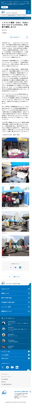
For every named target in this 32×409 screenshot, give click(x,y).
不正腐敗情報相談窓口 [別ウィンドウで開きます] (6, 384)
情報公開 (3, 382)
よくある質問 (4, 355)
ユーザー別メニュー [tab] (8, 318)
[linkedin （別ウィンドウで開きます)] (17, 367)
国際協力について (6, 311)
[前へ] (27, 15)
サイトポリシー (5, 374)
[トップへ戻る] (28, 370)
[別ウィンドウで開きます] (10, 267)
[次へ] (30, 15)
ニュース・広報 (6, 307)
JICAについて (5, 289)
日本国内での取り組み (8, 302)
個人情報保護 (4, 379)
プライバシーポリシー (23, 3)
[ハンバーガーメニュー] (28, 11)
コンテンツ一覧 (5, 351)
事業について (5, 293)
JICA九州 (26, 18)
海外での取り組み (6, 298)
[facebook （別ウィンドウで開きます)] (7, 367)
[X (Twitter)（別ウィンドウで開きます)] (2, 367)
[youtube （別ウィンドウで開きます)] (12, 367)
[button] (15, 37)
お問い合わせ (4, 358)
